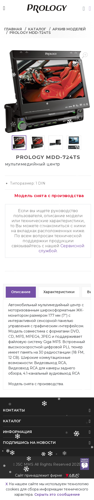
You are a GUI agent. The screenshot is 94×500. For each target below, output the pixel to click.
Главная (13, 29)
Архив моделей (69, 29)
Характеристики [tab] (58, 292)
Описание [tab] (21, 292)
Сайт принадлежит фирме (47, 476)
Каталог (37, 29)
